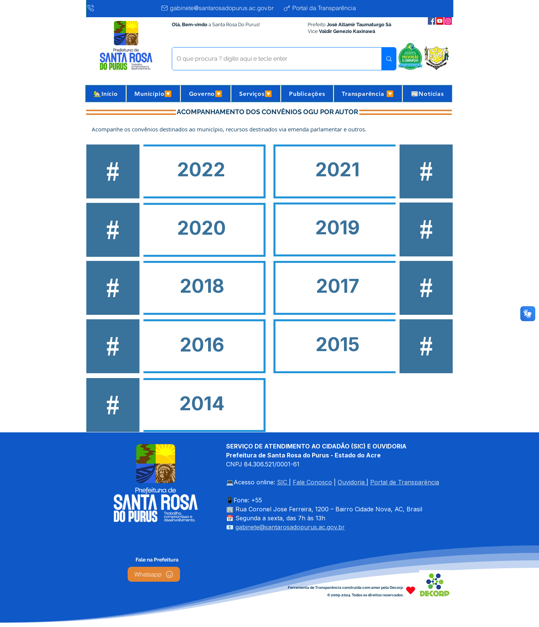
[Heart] (410, 590)
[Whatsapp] (154, 574)
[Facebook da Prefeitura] (431, 21)
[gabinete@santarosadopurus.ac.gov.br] (220, 8)
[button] (153, 93)
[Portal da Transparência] (325, 8)
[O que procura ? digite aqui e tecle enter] (271, 59)
